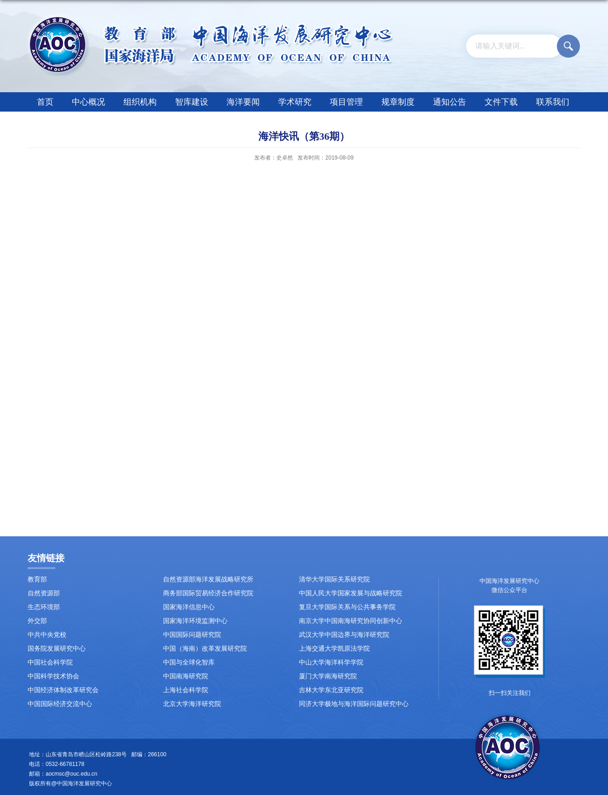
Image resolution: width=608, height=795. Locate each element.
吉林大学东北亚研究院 (331, 690)
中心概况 (88, 102)
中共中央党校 (47, 634)
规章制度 (398, 102)
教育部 (37, 579)
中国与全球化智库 (189, 662)
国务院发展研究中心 (57, 648)
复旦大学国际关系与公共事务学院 (347, 607)
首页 (45, 102)
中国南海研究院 (185, 676)
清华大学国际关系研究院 (334, 579)
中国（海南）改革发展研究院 (205, 648)
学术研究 (294, 102)
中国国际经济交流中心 (60, 703)
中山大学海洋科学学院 (331, 662)
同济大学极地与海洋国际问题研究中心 (354, 703)
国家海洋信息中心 (189, 607)
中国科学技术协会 (53, 676)
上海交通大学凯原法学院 (334, 648)
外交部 (37, 620)
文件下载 (501, 102)
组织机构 (140, 102)
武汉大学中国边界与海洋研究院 (344, 634)
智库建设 (191, 102)
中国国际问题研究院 (192, 634)
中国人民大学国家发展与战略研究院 (350, 593)
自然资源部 (44, 593)
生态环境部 (44, 607)
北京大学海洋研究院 (192, 703)
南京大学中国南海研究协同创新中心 (350, 620)
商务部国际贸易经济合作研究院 (208, 593)
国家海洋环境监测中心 (195, 620)
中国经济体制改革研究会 (63, 690)
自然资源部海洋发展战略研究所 (208, 579)
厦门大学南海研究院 (328, 676)
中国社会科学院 (50, 662)
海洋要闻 (243, 102)
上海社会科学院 (185, 690)
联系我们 (552, 102)
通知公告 (449, 102)
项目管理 (346, 102)
